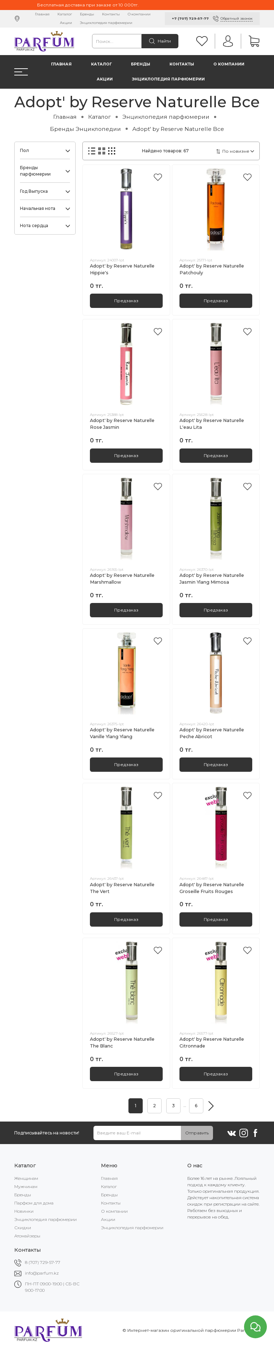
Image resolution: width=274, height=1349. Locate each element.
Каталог (64, 14)
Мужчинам (25, 1186)
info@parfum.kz (42, 1273)
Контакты (111, 14)
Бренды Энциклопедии (85, 129)
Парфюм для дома (34, 1203)
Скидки (22, 1227)
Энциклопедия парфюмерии (106, 23)
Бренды (87, 14)
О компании (139, 14)
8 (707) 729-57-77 (42, 1262)
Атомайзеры (27, 1235)
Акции (66, 23)
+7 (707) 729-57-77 (190, 18)
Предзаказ (126, 300)
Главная (42, 14)
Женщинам (26, 1178)
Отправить (197, 1132)
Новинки (24, 1211)
